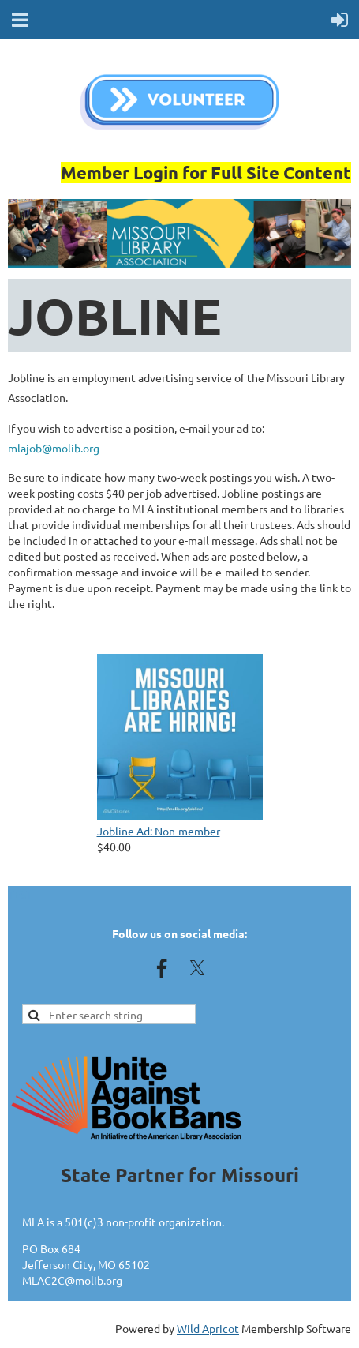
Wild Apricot (208, 1328)
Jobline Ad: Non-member (158, 831)
